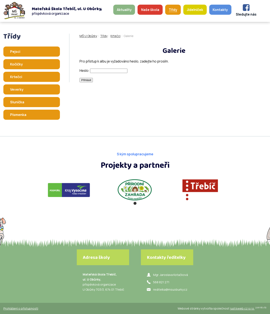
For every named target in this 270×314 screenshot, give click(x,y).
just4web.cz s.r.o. (242, 308)
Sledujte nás (246, 14)
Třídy (103, 36)
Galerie (129, 36)
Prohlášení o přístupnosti (20, 308)
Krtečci (115, 36)
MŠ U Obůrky (88, 36)
